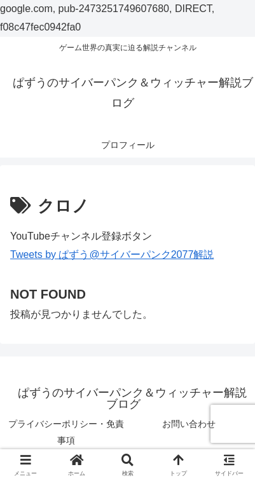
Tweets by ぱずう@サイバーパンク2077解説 (112, 254)
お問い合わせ (189, 424)
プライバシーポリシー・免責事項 (66, 432)
